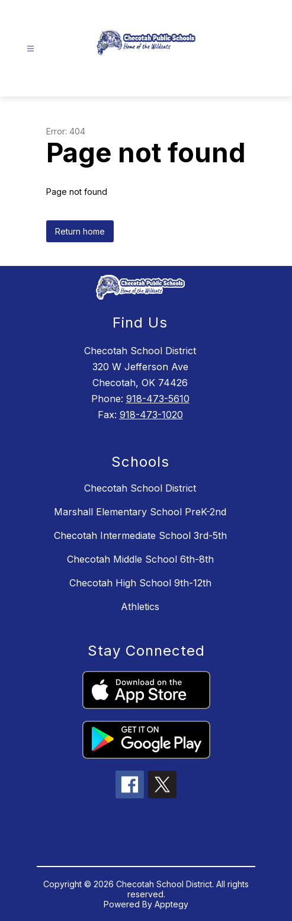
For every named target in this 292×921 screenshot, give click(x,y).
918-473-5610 (158, 399)
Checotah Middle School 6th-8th (140, 559)
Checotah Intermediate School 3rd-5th (140, 535)
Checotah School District (140, 488)
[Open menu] (30, 49)
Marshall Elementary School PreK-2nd (140, 512)
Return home (80, 231)
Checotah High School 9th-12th (140, 583)
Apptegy (171, 904)
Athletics (140, 606)
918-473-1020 (151, 415)
